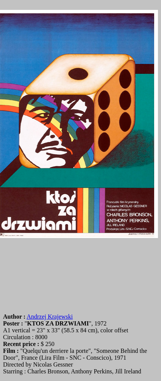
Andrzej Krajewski (50, 316)
